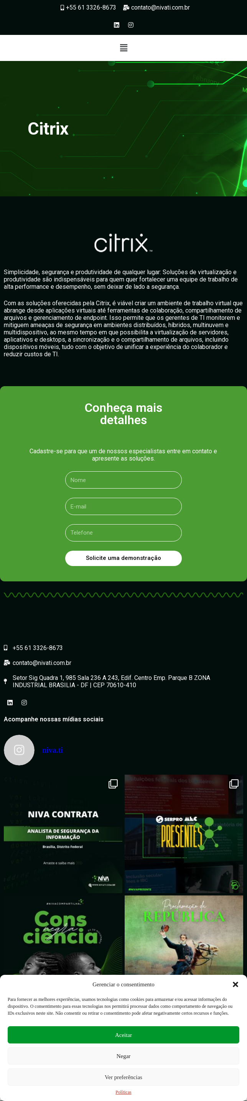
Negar (124, 1056)
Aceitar (123, 1035)
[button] (235, 984)
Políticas (123, 1092)
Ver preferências (123, 1077)
